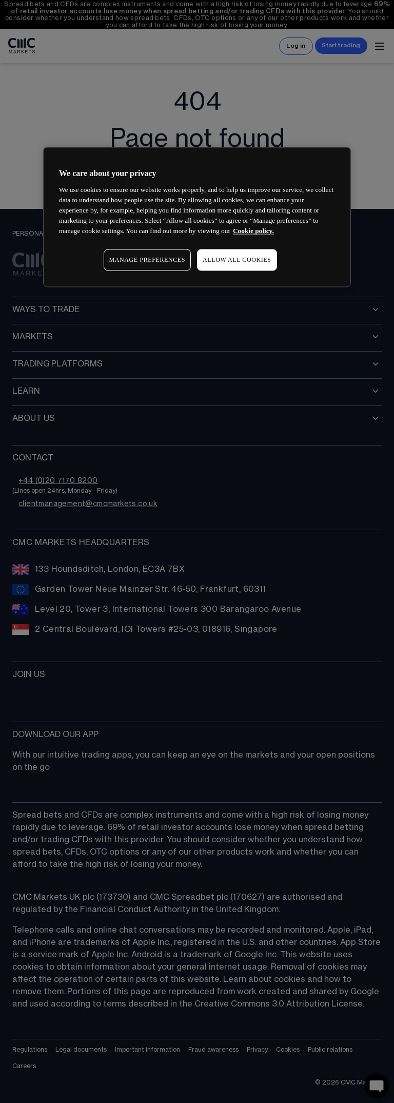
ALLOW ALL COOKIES (237, 259)
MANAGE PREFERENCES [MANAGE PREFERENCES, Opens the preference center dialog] (147, 259)
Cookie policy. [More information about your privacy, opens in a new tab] (253, 231)
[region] (197, 217)
